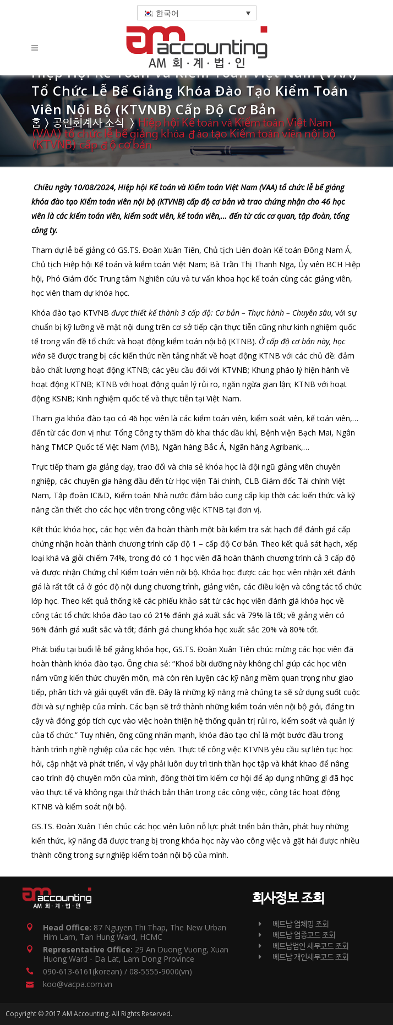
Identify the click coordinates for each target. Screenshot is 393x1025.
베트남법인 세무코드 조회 (303, 946)
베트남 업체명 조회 (294, 924)
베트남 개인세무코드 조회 (303, 957)
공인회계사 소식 (88, 123)
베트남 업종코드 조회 (297, 935)
